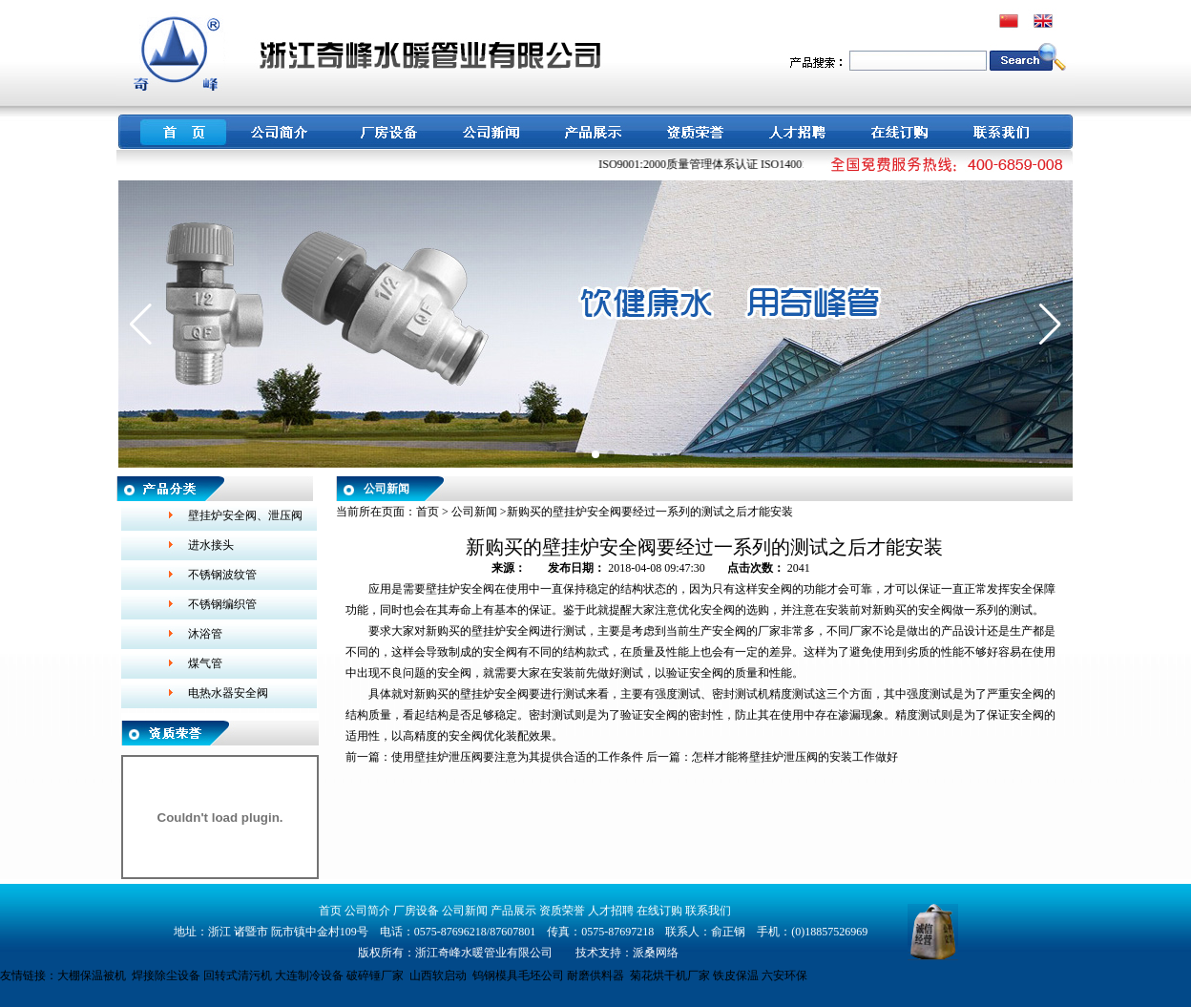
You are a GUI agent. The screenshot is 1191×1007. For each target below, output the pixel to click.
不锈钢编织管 (222, 604)
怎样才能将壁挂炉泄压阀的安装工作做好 (795, 757)
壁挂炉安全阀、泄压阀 (245, 515)
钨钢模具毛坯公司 (518, 975)
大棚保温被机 (91, 975)
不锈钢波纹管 (222, 574)
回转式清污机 (237, 975)
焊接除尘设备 (166, 975)
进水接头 (211, 545)
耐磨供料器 (595, 975)
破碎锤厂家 (375, 975)
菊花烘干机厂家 (670, 975)
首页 (427, 511)
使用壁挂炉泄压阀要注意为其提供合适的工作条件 (517, 757)
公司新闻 (474, 511)
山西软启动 (438, 975)
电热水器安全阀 (228, 693)
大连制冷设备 (309, 975)
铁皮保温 (736, 975)
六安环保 (784, 975)
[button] (141, 325)
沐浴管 (205, 633)
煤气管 (205, 663)
